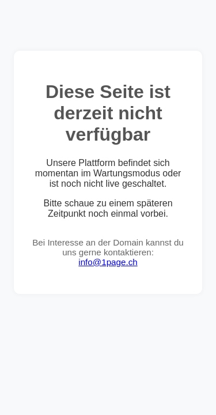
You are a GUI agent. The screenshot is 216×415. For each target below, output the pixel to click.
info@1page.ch (107, 262)
